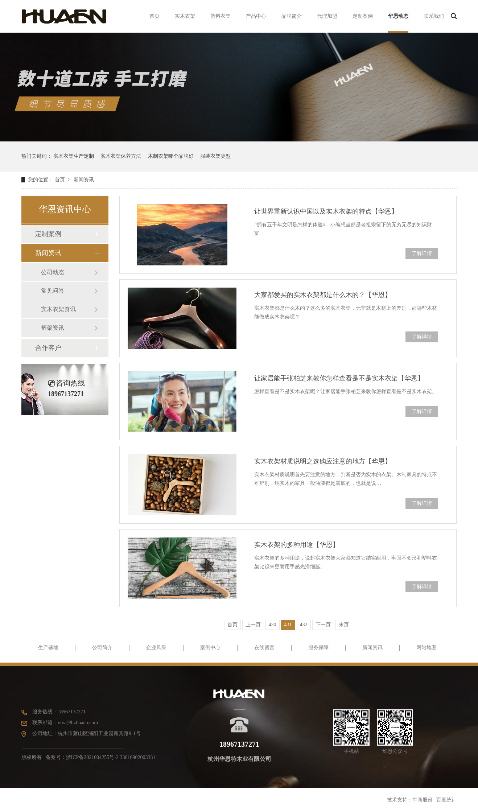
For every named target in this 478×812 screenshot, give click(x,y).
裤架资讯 (52, 328)
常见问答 (52, 291)
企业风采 (156, 647)
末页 (344, 624)
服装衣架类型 (215, 156)
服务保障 (318, 647)
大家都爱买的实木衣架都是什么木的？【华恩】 (322, 294)
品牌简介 (291, 16)
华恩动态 (398, 16)
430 (272, 624)
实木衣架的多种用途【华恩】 (296, 544)
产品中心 (256, 16)
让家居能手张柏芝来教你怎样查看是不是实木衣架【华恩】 (339, 378)
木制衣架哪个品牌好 (171, 156)
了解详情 (422, 253)
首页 (154, 16)
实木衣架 (185, 16)
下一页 (323, 624)
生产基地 (48, 647)
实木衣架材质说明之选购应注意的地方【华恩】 (322, 461)
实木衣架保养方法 (120, 156)
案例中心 (210, 647)
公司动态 (52, 272)
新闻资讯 (84, 179)
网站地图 (426, 647)
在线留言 (264, 647)
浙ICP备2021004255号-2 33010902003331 (111, 757)
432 (304, 624)
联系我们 (434, 16)
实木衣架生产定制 (73, 156)
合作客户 (48, 347)
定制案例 (363, 16)
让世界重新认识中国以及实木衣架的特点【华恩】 (326, 211)
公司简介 (102, 647)
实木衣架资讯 (58, 309)
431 (288, 624)
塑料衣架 (220, 16)
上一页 (253, 624)
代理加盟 (327, 16)
